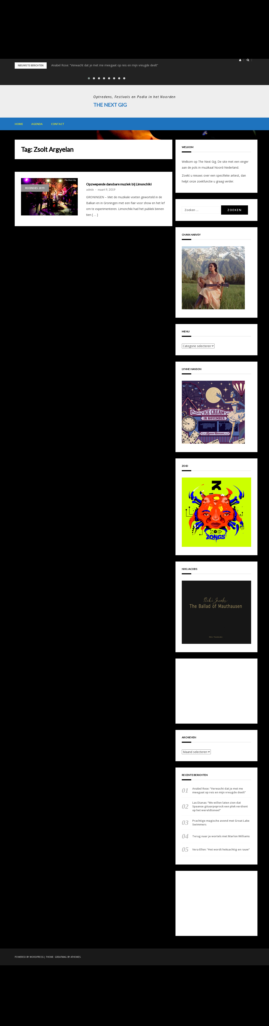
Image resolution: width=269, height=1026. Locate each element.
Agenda (37, 124)
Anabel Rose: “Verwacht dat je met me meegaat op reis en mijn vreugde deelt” (104, 65)
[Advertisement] (126, 29)
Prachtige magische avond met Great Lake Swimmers (220, 822)
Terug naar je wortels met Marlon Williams (221, 836)
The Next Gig (110, 105)
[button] (240, 60)
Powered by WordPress (29, 956)
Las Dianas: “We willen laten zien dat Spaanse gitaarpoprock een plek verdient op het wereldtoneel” (220, 806)
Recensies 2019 (35, 188)
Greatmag (61, 956)
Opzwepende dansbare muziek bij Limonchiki (119, 184)
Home (19, 124)
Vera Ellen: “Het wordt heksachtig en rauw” (221, 849)
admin (90, 189)
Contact (57, 124)
